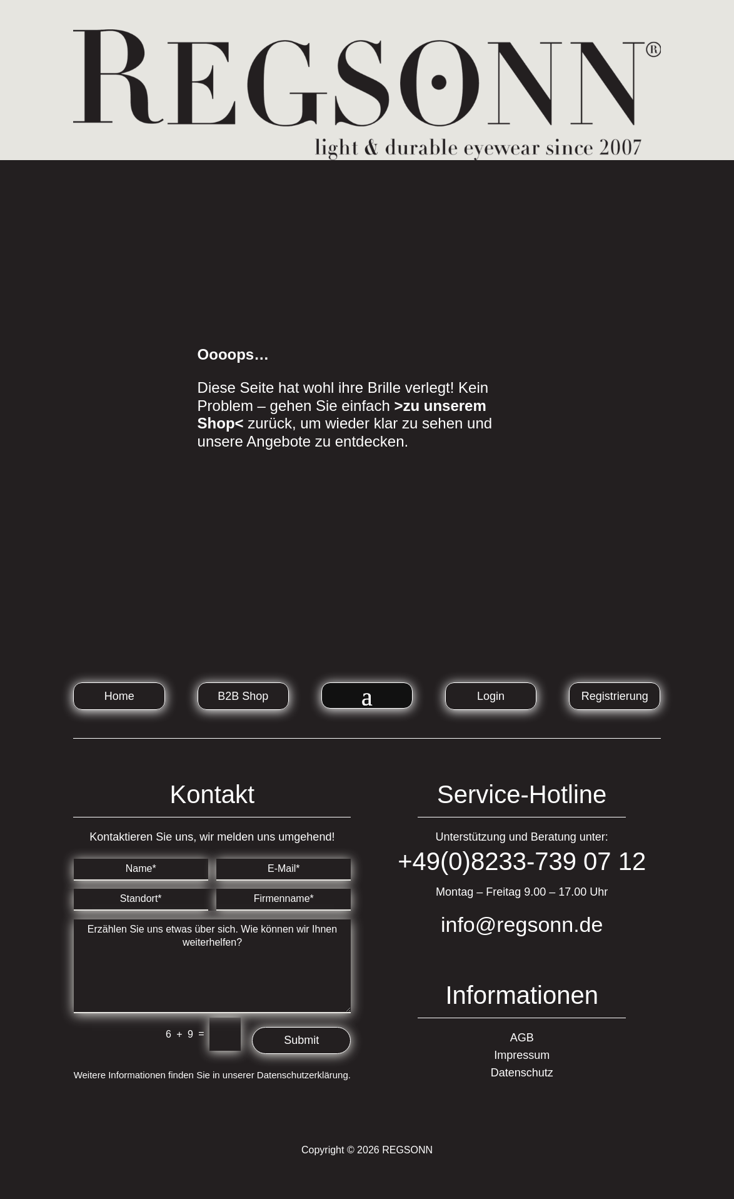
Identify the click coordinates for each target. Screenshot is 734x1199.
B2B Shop (243, 696)
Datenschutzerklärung (302, 1075)
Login (491, 696)
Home (119, 696)
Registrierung (614, 696)
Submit (301, 1040)
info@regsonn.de (522, 924)
